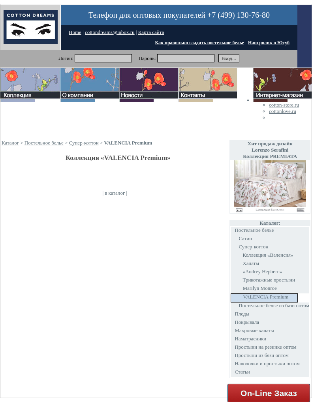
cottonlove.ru (282, 111)
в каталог (115, 193)
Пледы (242, 314)
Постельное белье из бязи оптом (274, 305)
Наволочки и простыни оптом (267, 363)
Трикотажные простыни (268, 280)
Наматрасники (250, 339)
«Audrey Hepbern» (262, 271)
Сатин (245, 238)
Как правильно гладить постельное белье (199, 42)
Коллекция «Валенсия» (267, 255)
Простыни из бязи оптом (261, 355)
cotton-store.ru (284, 105)
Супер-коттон (84, 143)
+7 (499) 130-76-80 (238, 15)
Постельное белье (44, 143)
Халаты (250, 263)
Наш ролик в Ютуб (268, 42)
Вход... (229, 58)
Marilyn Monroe (259, 288)
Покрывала (247, 322)
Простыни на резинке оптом (265, 347)
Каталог (10, 143)
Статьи (242, 372)
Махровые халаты (254, 330)
